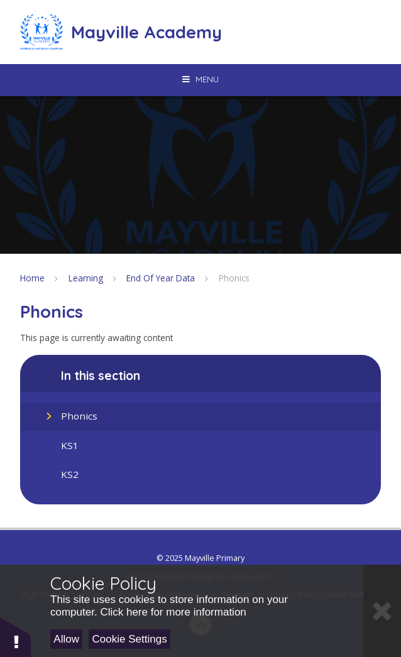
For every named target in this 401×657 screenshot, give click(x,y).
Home (32, 278)
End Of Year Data (160, 278)
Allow (66, 639)
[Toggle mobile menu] (200, 79)
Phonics (234, 278)
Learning (86, 278)
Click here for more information (173, 612)
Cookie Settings (129, 639)
